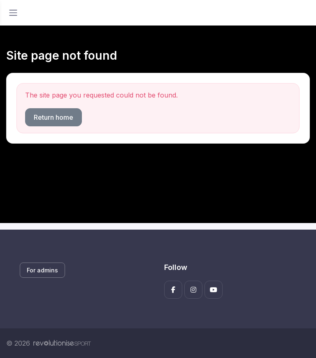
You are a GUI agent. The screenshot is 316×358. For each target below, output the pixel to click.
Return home (53, 117)
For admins (42, 270)
